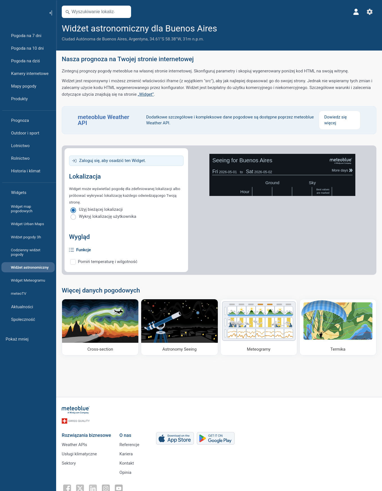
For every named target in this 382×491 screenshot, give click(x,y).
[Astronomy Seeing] (179, 327)
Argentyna (138, 39)
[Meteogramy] (259, 327)
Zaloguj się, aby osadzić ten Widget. (112, 160)
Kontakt (127, 463)
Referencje (129, 444)
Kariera (126, 453)
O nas (125, 435)
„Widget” (146, 94)
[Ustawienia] (370, 12)
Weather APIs (74, 444)
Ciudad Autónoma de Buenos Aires (94, 39)
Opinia (125, 472)
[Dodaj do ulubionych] (224, 28)
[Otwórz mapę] (124, 12)
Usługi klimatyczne (79, 453)
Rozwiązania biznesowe (86, 435)
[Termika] (338, 327)
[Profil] (356, 12)
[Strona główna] (22, 12)
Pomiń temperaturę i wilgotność (108, 261)
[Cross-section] (100, 327)
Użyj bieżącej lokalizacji (101, 209)
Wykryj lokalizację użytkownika (107, 216)
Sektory (69, 463)
